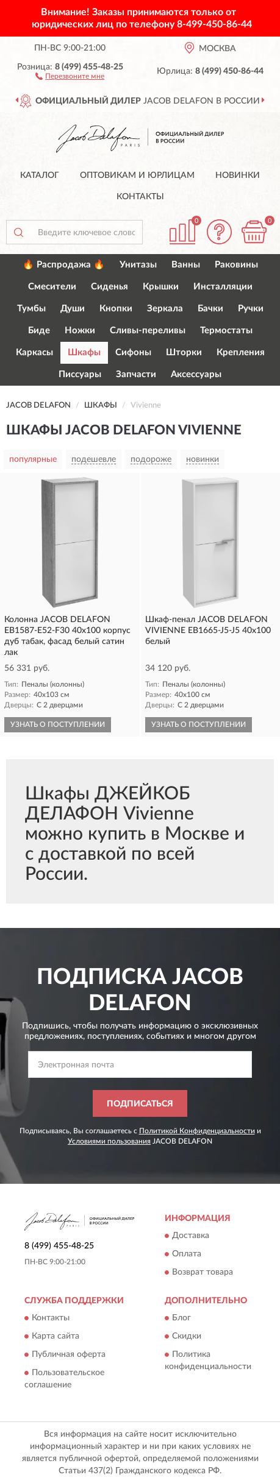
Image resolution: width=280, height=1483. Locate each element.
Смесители (52, 286)
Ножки (80, 330)
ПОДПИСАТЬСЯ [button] (140, 1104)
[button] (69, 75)
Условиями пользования (109, 1141)
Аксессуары (196, 374)
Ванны (185, 264)
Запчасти (136, 374)
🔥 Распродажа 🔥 (64, 264)
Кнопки (115, 308)
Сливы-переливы (147, 330)
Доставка (190, 1235)
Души (72, 308)
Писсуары (80, 374)
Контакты (140, 197)
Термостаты (226, 330)
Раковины (236, 264)
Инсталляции (223, 286)
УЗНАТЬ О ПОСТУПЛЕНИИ (57, 724)
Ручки (251, 308)
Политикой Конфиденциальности (197, 1130)
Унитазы (138, 264)
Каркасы (34, 352)
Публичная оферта (69, 1355)
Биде (39, 330)
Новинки (237, 175)
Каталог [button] (39, 175)
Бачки (210, 308)
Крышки (161, 286)
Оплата (186, 1254)
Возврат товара (202, 1272)
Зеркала (165, 308)
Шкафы (84, 352)
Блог (181, 1318)
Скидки (186, 1337)
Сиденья (109, 286)
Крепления (241, 352)
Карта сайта (55, 1337)
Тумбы (31, 308)
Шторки (184, 352)
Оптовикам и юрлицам (137, 175)
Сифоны (133, 352)
